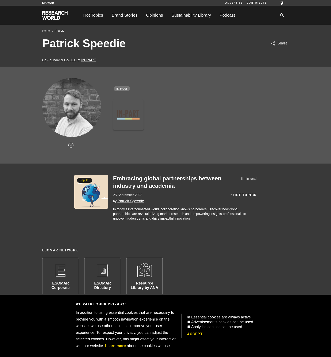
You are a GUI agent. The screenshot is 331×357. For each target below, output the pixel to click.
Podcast (227, 15)
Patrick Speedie (130, 201)
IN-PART (88, 60)
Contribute (257, 2)
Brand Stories (125, 15)
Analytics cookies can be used (216, 327)
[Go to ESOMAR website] (48, 3)
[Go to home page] (55, 15)
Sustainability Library (191, 15)
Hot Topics (93, 15)
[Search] (282, 15)
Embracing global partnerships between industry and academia (167, 182)
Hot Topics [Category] (244, 195)
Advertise (234, 2)
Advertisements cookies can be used (222, 322)
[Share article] (279, 43)
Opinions (154, 15)
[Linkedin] (70, 145)
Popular (85, 180)
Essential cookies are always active (221, 317)
